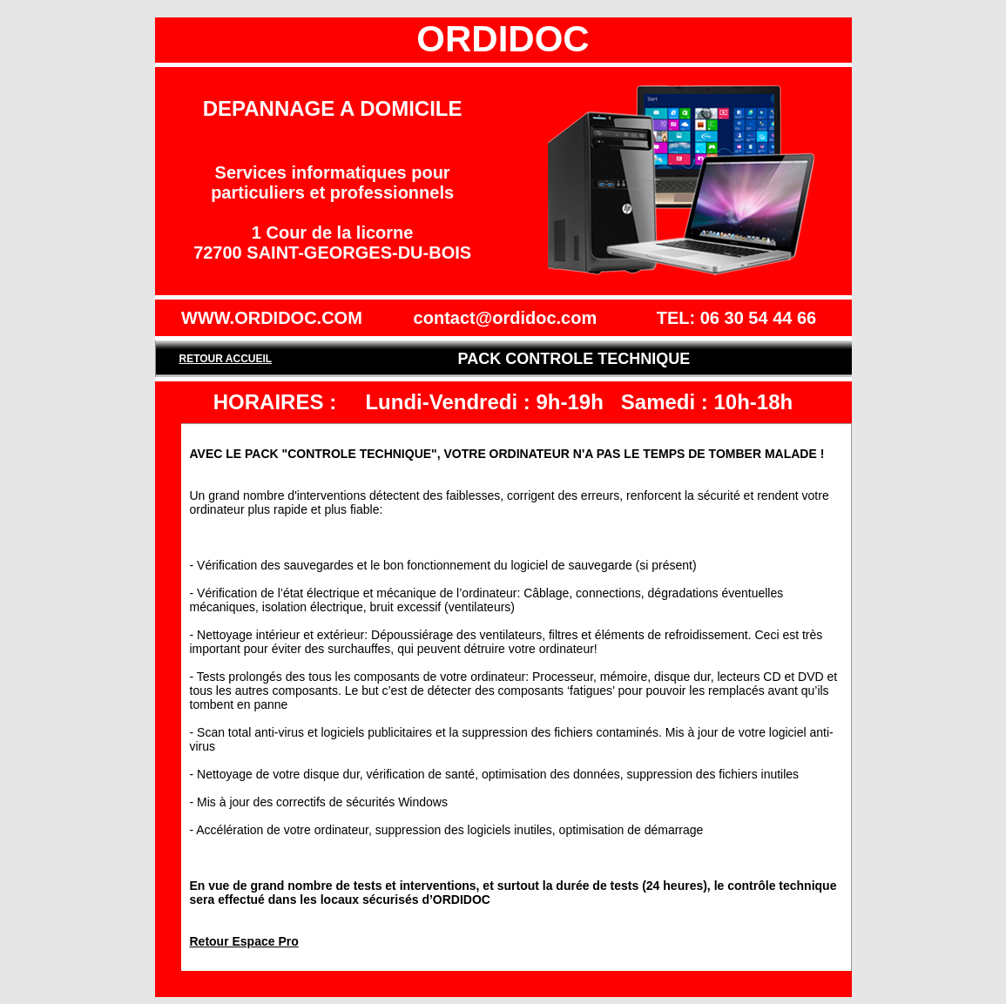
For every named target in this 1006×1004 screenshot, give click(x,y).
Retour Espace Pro (244, 941)
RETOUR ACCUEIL (225, 359)
